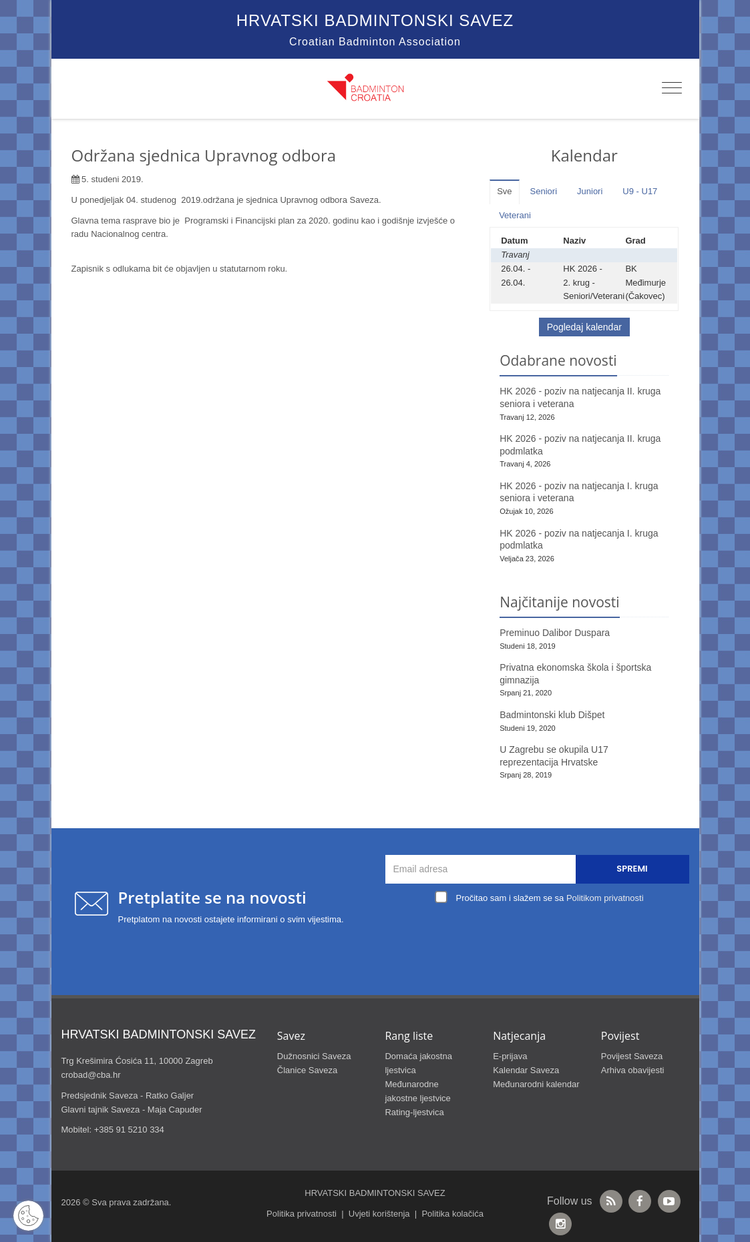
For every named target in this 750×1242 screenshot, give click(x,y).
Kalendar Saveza (526, 1070)
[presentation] (540, 938)
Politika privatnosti (301, 1214)
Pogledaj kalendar (584, 327)
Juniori (589, 191)
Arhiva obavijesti (633, 1070)
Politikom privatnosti (605, 898)
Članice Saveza (307, 1070)
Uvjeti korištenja (379, 1214)
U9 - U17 (639, 191)
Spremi (631, 868)
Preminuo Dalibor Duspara (555, 632)
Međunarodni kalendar (536, 1084)
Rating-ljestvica (414, 1112)
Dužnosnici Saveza (314, 1056)
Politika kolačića (452, 1214)
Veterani (515, 215)
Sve (504, 191)
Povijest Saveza (632, 1056)
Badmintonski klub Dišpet (552, 714)
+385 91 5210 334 (129, 1130)
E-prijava (510, 1056)
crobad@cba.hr (91, 1075)
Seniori (543, 191)
